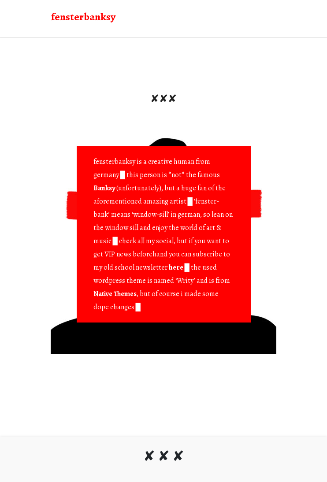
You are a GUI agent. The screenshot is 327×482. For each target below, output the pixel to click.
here (176, 267)
